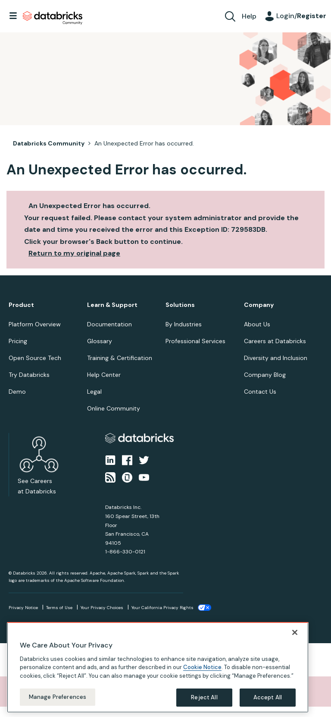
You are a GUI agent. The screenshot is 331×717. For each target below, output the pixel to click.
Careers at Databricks (275, 341)
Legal (94, 391)
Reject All (204, 697)
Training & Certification (119, 358)
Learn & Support (112, 305)
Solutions (180, 305)
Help (249, 16)
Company (259, 305)
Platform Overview (35, 324)
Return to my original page (74, 253)
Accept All (267, 697)
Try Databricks (29, 375)
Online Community (113, 408)
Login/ (301, 15)
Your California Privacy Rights (162, 607)
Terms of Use (59, 607)
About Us (257, 324)
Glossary (99, 341)
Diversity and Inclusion (275, 358)
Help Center (104, 375)
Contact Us (260, 391)
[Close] (294, 632)
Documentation (109, 324)
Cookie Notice (202, 667)
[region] (158, 667)
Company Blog (265, 375)
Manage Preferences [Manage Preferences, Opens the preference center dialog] (57, 697)
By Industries (184, 324)
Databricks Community (52, 18)
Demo (17, 391)
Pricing (18, 341)
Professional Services (195, 341)
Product (21, 305)
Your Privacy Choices (102, 607)
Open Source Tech (35, 358)
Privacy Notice (23, 607)
